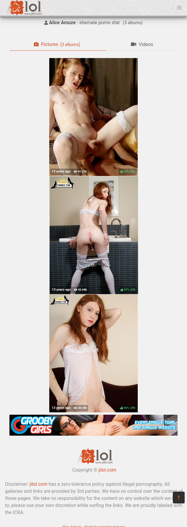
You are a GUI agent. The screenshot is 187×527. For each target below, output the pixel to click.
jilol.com (107, 470)
